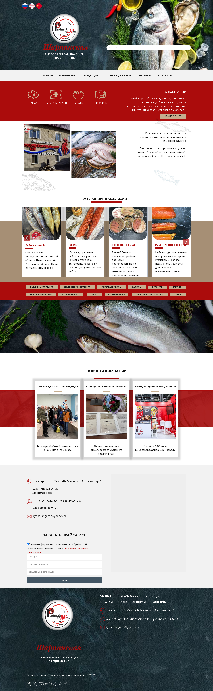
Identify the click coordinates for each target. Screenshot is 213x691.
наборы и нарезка (41, 294)
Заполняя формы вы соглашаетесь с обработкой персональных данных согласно (58, 548)
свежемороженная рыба (150, 294)
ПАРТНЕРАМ (145, 75)
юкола (177, 287)
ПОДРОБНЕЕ (173, 116)
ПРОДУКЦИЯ (90, 75)
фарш (178, 294)
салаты (136, 287)
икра (94, 294)
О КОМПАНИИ (67, 75)
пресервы (157, 287)
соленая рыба (116, 294)
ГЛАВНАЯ (47, 75)
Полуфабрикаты (111, 287)
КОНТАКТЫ (165, 75)
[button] (27, 238)
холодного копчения (77, 287)
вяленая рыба (70, 294)
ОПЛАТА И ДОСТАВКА (118, 75)
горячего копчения (41, 286)
